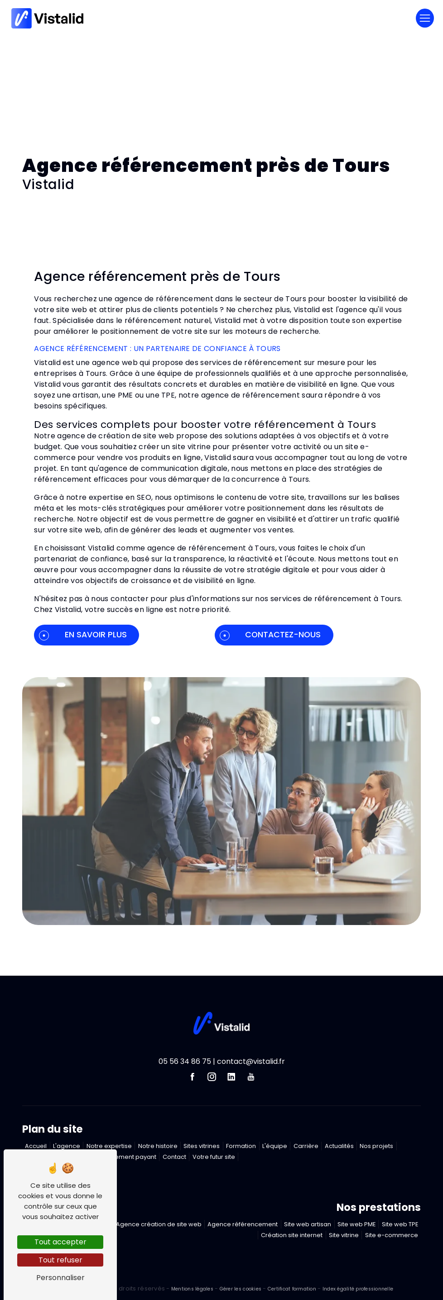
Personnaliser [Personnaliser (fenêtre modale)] (60, 1277)
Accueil (36, 1146)
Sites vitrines (201, 1146)
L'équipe (274, 1146)
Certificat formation (292, 1289)
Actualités (339, 1146)
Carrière (306, 1146)
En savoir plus (82, 634)
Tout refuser (60, 1260)
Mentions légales (192, 1289)
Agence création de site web (159, 1224)
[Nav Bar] (425, 18)
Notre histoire (158, 1146)
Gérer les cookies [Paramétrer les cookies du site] (240, 1289)
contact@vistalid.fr (251, 1061)
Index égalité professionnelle (358, 1289)
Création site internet (292, 1235)
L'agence (66, 1146)
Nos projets (376, 1146)
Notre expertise (109, 1146)
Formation (241, 1146)
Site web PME (356, 1224)
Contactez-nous (270, 634)
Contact (174, 1157)
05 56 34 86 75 (185, 1061)
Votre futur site (214, 1157)
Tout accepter (60, 1242)
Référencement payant (121, 1157)
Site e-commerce (391, 1235)
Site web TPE (400, 1224)
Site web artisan (307, 1224)
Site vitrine (344, 1235)
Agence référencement (242, 1224)
